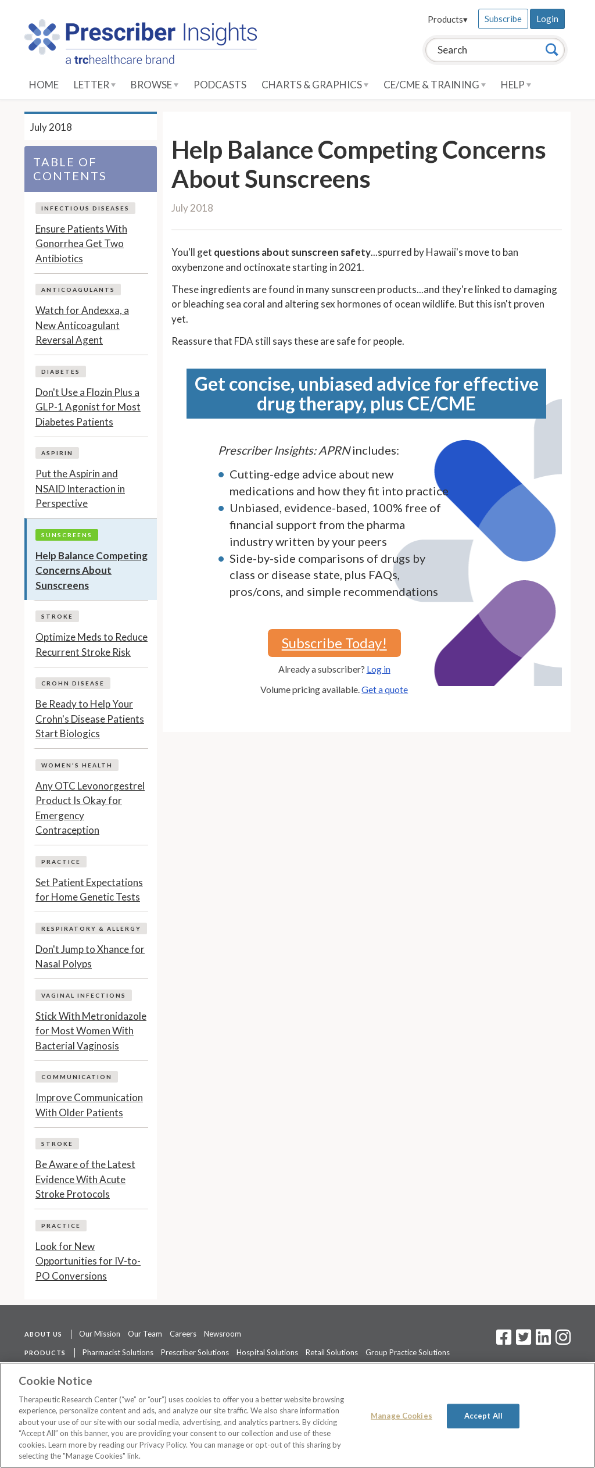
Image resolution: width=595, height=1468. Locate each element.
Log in (378, 668)
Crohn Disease (73, 683)
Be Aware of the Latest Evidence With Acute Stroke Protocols (85, 1179)
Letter (95, 84)
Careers (183, 1333)
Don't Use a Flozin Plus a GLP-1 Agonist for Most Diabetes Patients (88, 407)
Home (44, 84)
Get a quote (384, 689)
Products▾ (448, 19)
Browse (154, 84)
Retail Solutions (332, 1352)
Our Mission (99, 1333)
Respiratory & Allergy (91, 928)
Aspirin (57, 452)
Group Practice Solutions (407, 1352)
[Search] (552, 49)
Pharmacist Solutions (118, 1352)
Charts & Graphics (314, 84)
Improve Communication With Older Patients (89, 1105)
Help (516, 84)
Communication (76, 1076)
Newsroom (222, 1333)
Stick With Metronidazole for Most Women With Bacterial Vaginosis (90, 1031)
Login (547, 18)
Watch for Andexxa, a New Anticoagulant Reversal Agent (82, 325)
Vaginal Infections (83, 995)
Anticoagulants (78, 289)
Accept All (483, 1415)
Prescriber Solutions (195, 1352)
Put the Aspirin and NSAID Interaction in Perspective (80, 488)
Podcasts (219, 84)
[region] (297, 1415)
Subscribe (503, 18)
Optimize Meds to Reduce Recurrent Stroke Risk (91, 644)
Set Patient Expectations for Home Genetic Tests (89, 889)
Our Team (145, 1333)
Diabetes (60, 371)
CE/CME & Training (434, 84)
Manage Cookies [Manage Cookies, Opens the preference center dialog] (401, 1415)
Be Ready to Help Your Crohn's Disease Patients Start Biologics (89, 719)
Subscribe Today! (334, 642)
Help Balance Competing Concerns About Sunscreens (91, 570)
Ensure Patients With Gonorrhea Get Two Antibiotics (81, 244)
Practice (61, 861)
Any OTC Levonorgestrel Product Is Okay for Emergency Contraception (90, 808)
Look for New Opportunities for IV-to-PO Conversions (88, 1261)
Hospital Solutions (267, 1352)
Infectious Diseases (85, 208)
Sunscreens (66, 534)
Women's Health (77, 765)
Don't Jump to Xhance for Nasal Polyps (90, 956)
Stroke (57, 616)
